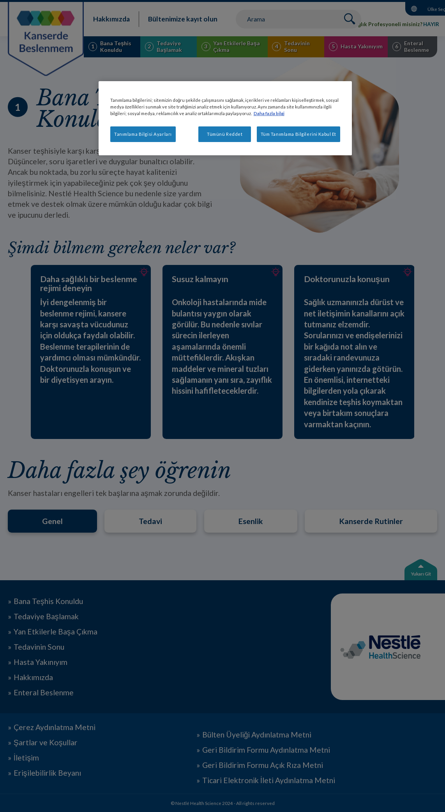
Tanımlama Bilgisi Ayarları (143, 134)
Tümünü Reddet (224, 134)
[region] (225, 118)
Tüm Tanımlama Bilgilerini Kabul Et (298, 134)
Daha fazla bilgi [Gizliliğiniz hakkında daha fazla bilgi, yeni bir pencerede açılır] (269, 113)
